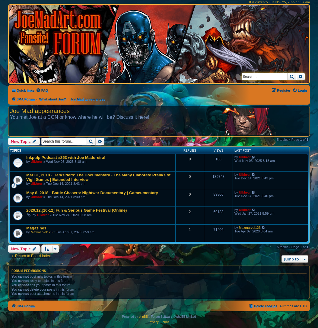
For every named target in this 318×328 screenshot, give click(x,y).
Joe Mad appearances (40, 111)
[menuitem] (42, 90)
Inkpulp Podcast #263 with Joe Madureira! (65, 157)
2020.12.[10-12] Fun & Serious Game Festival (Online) (76, 210)
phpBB (143, 316)
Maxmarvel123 (41, 232)
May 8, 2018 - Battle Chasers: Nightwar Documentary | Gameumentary (92, 193)
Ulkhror (37, 161)
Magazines (36, 228)
